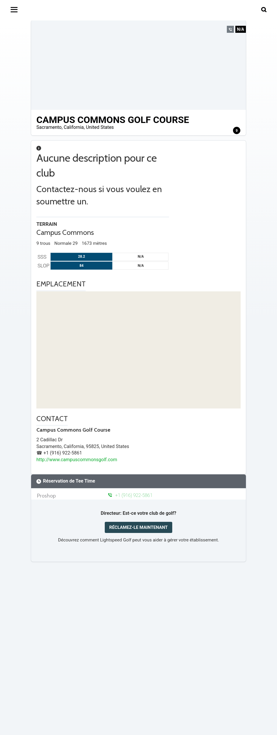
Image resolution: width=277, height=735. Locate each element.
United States (100, 127)
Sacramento (49, 127)
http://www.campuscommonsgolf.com (76, 459)
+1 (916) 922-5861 (130, 495)
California (74, 127)
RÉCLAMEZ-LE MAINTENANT (138, 527)
